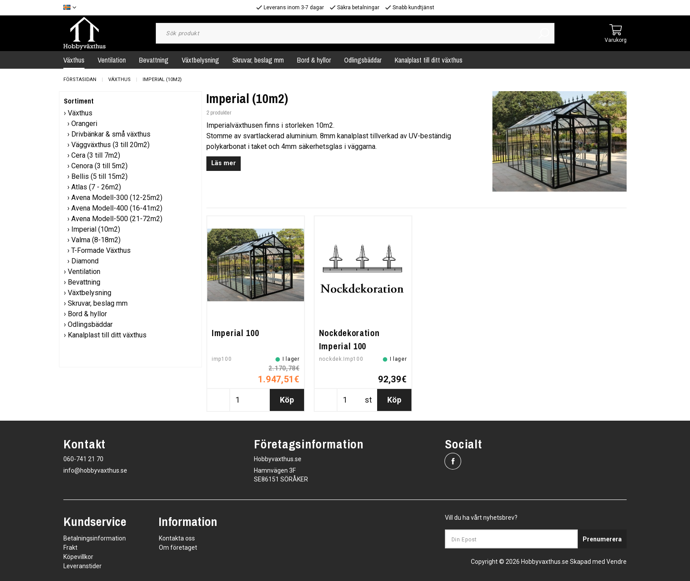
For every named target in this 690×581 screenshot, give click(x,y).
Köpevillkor (78, 556)
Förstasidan (79, 79)
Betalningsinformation (94, 538)
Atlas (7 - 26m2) (96, 187)
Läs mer (223, 163)
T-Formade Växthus (101, 250)
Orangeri (84, 123)
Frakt (70, 547)
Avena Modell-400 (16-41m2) (116, 208)
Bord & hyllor (314, 60)
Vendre (616, 561)
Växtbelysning (200, 60)
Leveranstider (82, 566)
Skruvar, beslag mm (258, 60)
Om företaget (178, 547)
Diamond (85, 261)
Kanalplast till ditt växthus (428, 60)
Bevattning (154, 60)
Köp (287, 399)
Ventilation (112, 60)
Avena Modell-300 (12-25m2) (116, 197)
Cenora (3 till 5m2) (99, 166)
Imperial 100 (235, 333)
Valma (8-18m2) (96, 240)
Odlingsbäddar (363, 60)
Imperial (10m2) (162, 79)
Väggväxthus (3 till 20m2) (110, 145)
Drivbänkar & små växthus (110, 134)
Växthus (73, 60)
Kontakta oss (177, 538)
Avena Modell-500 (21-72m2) (116, 219)
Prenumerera (602, 539)
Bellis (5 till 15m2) (99, 176)
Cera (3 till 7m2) (95, 155)
